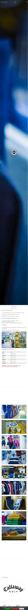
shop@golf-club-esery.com (7, 330)
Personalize (22, 608)
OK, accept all (7, 608)
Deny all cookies (15, 608)
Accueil (12, 308)
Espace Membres (4, 2)
